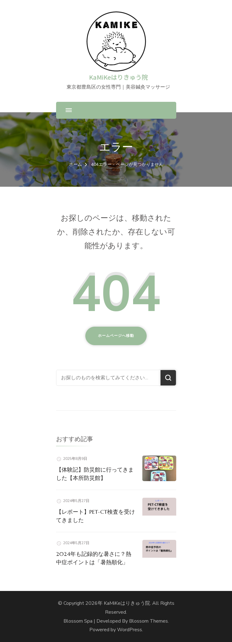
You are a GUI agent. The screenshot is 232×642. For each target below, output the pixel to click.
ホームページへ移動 (116, 335)
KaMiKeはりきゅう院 (118, 77)
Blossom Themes (148, 621)
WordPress (129, 629)
